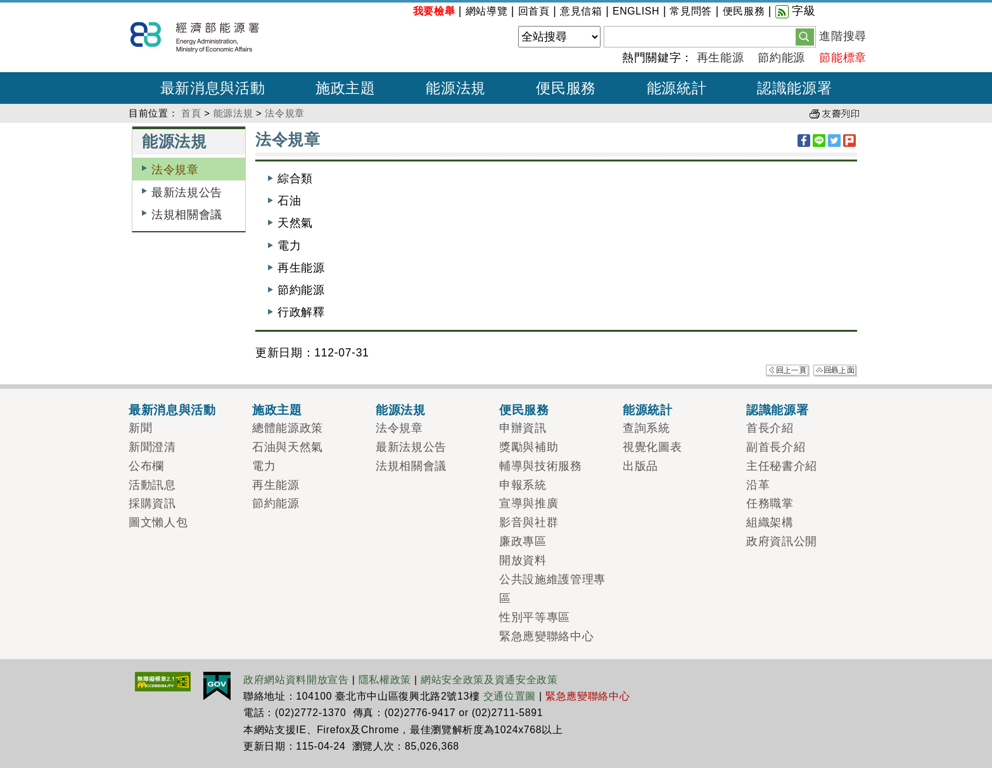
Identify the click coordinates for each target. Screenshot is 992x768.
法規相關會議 (186, 214)
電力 (289, 245)
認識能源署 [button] (794, 88)
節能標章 (843, 57)
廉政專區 (523, 541)
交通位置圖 (509, 696)
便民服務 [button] (566, 88)
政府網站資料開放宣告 (296, 679)
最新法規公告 (186, 192)
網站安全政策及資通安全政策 (489, 679)
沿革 (758, 485)
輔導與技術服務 (540, 466)
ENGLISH (636, 11)
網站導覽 (487, 11)
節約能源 (781, 57)
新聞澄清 (152, 447)
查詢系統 (646, 428)
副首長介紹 (775, 447)
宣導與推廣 (528, 503)
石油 (289, 200)
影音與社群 (528, 522)
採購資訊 (152, 503)
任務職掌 (770, 503)
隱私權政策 (385, 679)
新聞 (140, 428)
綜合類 (295, 178)
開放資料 (523, 560)
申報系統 (523, 485)
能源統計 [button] (677, 88)
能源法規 (233, 113)
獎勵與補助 (528, 447)
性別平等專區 (534, 617)
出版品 (640, 466)
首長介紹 (770, 428)
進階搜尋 (843, 36)
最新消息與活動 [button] (212, 88)
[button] (805, 36)
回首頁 (534, 11)
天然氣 (295, 223)
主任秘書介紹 (781, 466)
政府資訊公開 (781, 541)
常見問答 (691, 11)
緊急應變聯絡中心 (546, 636)
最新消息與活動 (172, 410)
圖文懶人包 (158, 522)
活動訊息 (152, 485)
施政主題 (277, 410)
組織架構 (770, 522)
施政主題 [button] (345, 88)
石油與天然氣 (287, 447)
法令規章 (285, 113)
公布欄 (146, 466)
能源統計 (648, 410)
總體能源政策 (287, 428)
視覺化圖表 (652, 447)
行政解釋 (301, 312)
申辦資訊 (523, 428)
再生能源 (720, 57)
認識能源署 (777, 410)
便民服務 (744, 11)
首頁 (191, 113)
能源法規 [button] (456, 88)
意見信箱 (581, 11)
